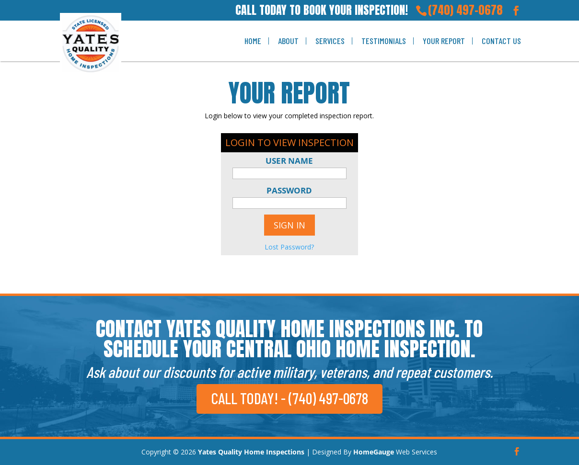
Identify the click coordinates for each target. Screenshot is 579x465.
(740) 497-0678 (465, 10)
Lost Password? (289, 246)
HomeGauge (373, 451)
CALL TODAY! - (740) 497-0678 (289, 398)
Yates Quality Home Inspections (251, 451)
